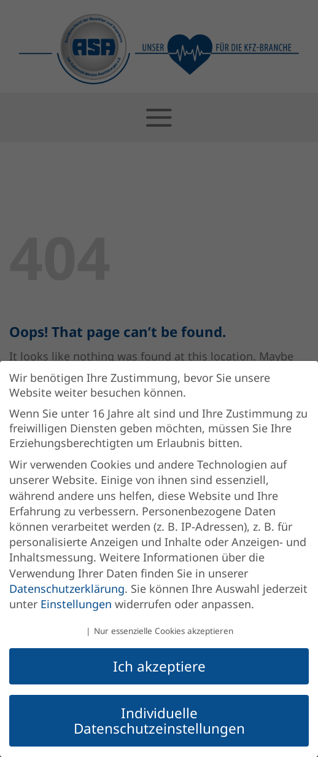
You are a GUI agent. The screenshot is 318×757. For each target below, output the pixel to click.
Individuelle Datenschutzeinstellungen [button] (159, 720)
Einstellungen (76, 603)
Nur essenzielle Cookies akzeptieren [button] (163, 630)
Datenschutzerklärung (67, 588)
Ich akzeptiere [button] (159, 666)
